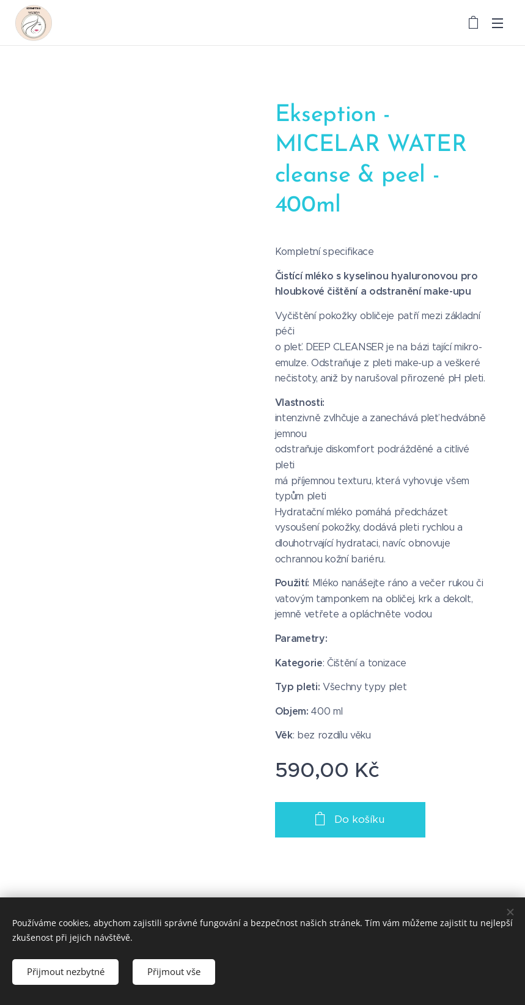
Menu (497, 23)
